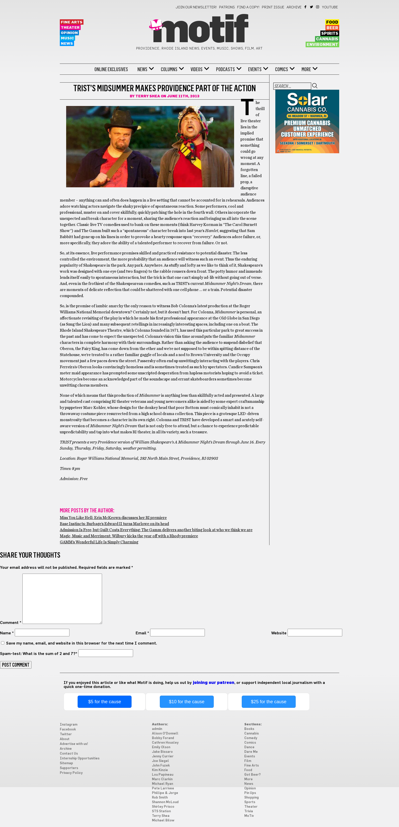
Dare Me (251, 752)
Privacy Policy (71, 773)
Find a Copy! (248, 7)
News (67, 43)
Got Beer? (252, 774)
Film (247, 761)
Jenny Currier (163, 756)
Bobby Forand (163, 738)
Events (255, 69)
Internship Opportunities (79, 758)
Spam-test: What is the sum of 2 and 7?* (38, 654)
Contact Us (69, 753)
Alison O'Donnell (165, 733)
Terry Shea (147, 96)
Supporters (69, 768)
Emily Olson (161, 747)
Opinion (69, 33)
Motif (199, 30)
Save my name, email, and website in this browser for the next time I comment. (81, 643)
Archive (294, 7)
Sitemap (66, 763)
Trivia (248, 811)
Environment (322, 45)
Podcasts (225, 69)
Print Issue (273, 7)
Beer (332, 28)
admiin (157, 729)
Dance (249, 747)
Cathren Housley (165, 742)
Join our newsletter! (196, 7)
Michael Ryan (162, 784)
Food (332, 22)
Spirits (329, 34)
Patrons (227, 7)
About (64, 739)
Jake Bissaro (162, 752)
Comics (281, 69)
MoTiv (249, 816)
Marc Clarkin (162, 779)
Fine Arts (71, 22)
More (306, 69)
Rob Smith (160, 797)
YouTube (330, 7)
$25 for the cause (268, 701)
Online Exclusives (111, 69)
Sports (249, 802)
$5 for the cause (104, 701)
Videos (197, 69)
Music (67, 38)
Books (249, 729)
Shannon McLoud (165, 802)
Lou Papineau (162, 774)
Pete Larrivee (163, 788)
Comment (10, 623)
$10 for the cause (186, 701)
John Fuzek (161, 765)
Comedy (250, 738)
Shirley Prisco (163, 806)
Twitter (312, 6)
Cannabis (327, 39)
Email (142, 633)
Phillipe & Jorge (165, 793)
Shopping (251, 797)
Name (7, 633)
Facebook (306, 6)
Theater (70, 27)
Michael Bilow (163, 820)
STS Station (161, 811)
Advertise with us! (74, 744)
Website (279, 633)
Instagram (318, 6)
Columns (169, 69)
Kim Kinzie (160, 770)
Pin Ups (250, 793)
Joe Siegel (160, 761)
